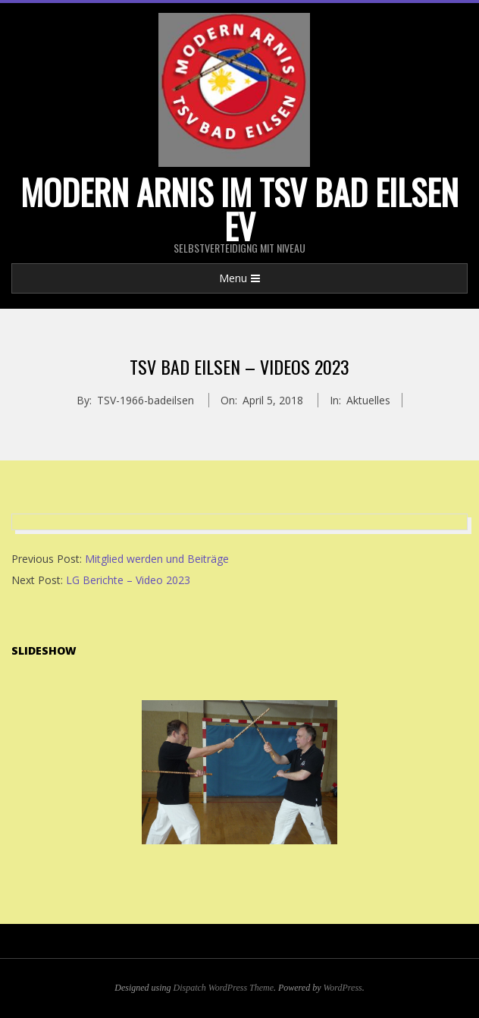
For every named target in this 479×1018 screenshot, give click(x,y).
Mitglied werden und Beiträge (157, 558)
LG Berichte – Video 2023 (128, 580)
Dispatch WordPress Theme (224, 987)
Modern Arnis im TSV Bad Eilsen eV (239, 208)
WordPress (342, 987)
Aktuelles (368, 400)
